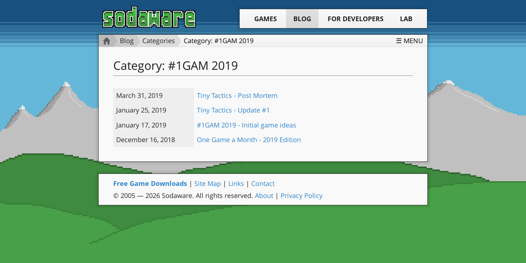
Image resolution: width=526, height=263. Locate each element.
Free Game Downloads (150, 183)
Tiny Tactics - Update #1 (233, 110)
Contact (263, 183)
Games (265, 18)
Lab (406, 18)
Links (236, 183)
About (264, 195)
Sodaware (149, 17)
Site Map (207, 183)
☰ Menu (409, 40)
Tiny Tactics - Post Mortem (237, 95)
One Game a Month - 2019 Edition (249, 139)
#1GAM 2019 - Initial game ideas (246, 125)
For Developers (356, 18)
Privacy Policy (302, 195)
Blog (302, 18)
